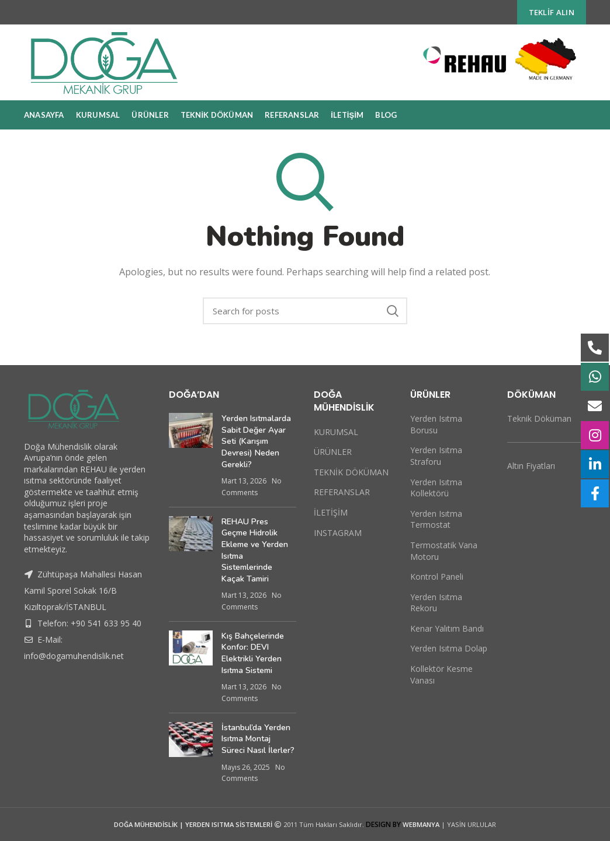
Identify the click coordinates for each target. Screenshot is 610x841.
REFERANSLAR (342, 491)
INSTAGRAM (338, 532)
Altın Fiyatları (531, 465)
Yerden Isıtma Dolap (448, 648)
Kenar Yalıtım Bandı (447, 628)
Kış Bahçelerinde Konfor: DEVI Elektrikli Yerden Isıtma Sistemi (252, 653)
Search (392, 310)
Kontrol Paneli (436, 576)
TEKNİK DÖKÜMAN (351, 472)
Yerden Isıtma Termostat (436, 519)
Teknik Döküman (539, 418)
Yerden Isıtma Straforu (436, 455)
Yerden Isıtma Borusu (436, 424)
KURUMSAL (336, 431)
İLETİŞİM (331, 512)
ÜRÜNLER (333, 451)
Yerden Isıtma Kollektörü (436, 487)
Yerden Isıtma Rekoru (436, 602)
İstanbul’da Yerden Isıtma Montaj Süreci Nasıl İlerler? (257, 739)
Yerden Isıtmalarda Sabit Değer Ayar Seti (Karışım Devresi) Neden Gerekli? (256, 441)
